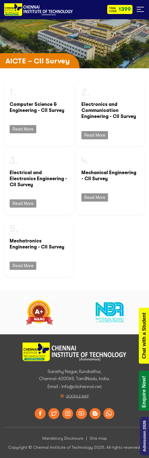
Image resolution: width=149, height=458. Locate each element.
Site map (98, 438)
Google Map (77, 396)
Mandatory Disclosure (62, 438)
